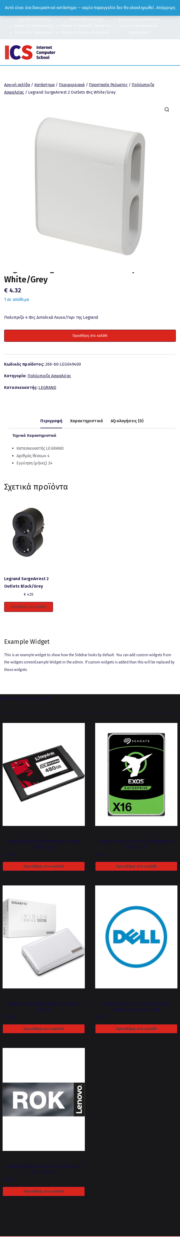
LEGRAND (47, 387)
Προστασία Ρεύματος (108, 84)
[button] (167, 109)
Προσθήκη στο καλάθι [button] (29, 607)
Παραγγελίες (139, 32)
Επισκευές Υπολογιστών (33, 26)
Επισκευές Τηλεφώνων (33, 32)
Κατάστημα (44, 84)
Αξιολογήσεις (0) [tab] (127, 420)
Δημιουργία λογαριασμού (139, 19)
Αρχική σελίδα (17, 84)
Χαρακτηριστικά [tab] (86, 420)
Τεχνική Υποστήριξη (34, 19)
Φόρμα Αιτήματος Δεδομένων (85, 32)
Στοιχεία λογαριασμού (139, 26)
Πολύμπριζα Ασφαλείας (49, 375)
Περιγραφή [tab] (51, 420)
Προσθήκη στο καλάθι (90, 336)
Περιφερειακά (72, 84)
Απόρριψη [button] (165, 7)
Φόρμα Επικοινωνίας (86, 19)
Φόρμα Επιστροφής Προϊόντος (86, 26)
